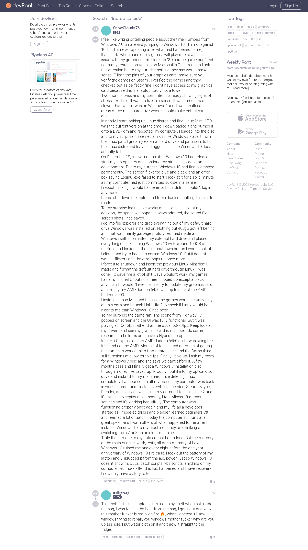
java (245, 32)
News (231, 154)
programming (266, 32)
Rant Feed (46, 6)
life (259, 45)
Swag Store (235, 158)
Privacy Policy (236, 189)
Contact (232, 172)
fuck (231, 32)
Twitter (259, 177)
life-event (157, 481)
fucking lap (133, 536)
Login (272, 6)
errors (143, 481)
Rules (258, 149)
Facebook (262, 172)
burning (117, 536)
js (246, 45)
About (231, 149)
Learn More (42, 109)
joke (267, 45)
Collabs (101, 6)
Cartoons (261, 163)
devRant (232, 184)
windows (263, 26)
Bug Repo (261, 158)
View (274, 62)
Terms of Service (261, 189)
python (232, 51)
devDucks (233, 168)
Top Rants (67, 6)
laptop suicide (153, 536)
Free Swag (234, 163)
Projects (260, 154)
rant (105, 536)
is (260, 39)
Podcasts (261, 168)
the (253, 39)
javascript (234, 45)
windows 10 (127, 481)
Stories (85, 6)
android (233, 39)
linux (240, 26)
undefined (109, 481)
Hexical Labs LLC (261, 184)
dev (245, 39)
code (250, 26)
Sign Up (291, 6)
